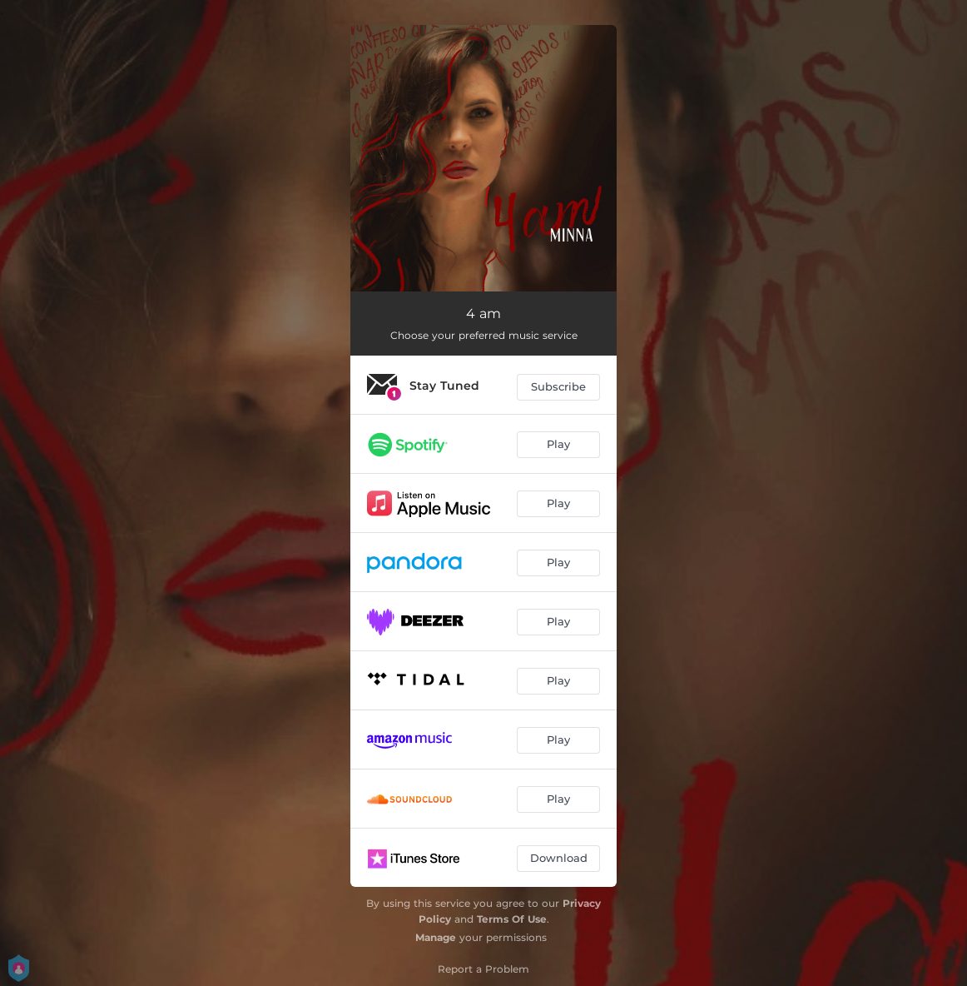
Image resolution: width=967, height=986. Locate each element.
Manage (435, 937)
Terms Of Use (512, 919)
